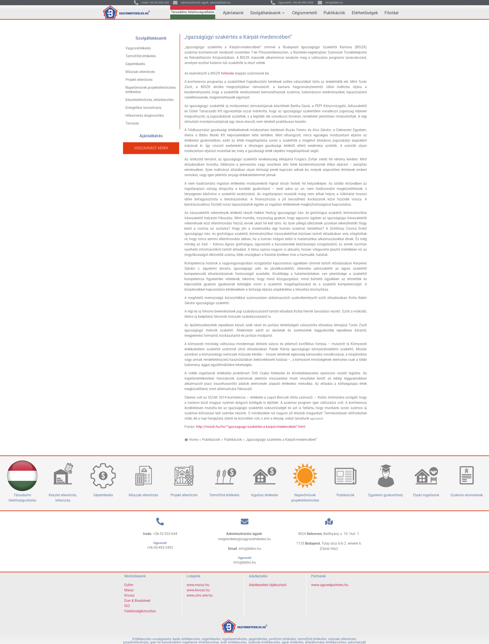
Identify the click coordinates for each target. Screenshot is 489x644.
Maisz (129, 590)
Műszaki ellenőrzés (140, 72)
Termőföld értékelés (140, 56)
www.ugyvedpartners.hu (329, 585)
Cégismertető (304, 12)
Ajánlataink (233, 12)
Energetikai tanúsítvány (143, 108)
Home (193, 439)
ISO (127, 606)
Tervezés (132, 123)
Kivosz (129, 595)
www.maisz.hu (198, 585)
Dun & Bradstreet (137, 601)
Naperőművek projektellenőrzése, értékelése (150, 89)
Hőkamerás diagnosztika (144, 115)
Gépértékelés (135, 64)
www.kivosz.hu (198, 590)
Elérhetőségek (365, 12)
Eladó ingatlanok (426, 495)
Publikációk (334, 12)
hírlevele (227, 73)
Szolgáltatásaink (268, 12)
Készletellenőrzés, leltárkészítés (149, 100)
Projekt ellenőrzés (139, 80)
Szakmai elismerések (466, 495)
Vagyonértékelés (138, 48)
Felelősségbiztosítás (140, 611)
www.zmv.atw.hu (200, 595)
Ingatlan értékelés (264, 495)
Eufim (128, 585)
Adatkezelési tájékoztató (267, 585)
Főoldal (392, 12)
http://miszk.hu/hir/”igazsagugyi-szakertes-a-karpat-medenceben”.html (250, 427)
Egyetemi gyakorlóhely (385, 495)
